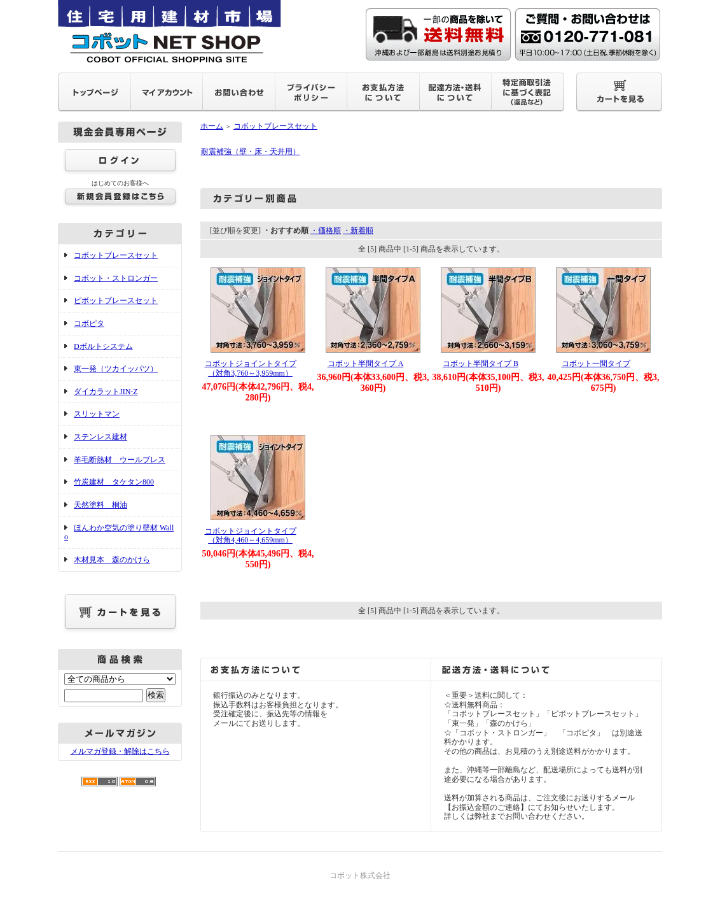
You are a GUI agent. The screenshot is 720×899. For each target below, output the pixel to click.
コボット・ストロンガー (116, 278)
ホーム (211, 126)
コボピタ (89, 323)
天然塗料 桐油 (100, 504)
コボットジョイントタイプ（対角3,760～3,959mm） (250, 368)
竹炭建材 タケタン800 (114, 482)
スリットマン (97, 413)
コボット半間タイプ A (366, 363)
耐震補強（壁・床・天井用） (250, 151)
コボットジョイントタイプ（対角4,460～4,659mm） (250, 536)
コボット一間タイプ (596, 363)
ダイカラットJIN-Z (106, 391)
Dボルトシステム (103, 346)
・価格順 (325, 230)
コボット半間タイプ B (480, 363)
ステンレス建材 (100, 436)
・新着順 (358, 230)
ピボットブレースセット (116, 300)
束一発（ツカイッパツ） (116, 368)
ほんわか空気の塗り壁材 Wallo (119, 532)
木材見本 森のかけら (112, 559)
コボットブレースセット (116, 255)
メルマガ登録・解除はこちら (120, 751)
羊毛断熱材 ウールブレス (119, 459)
